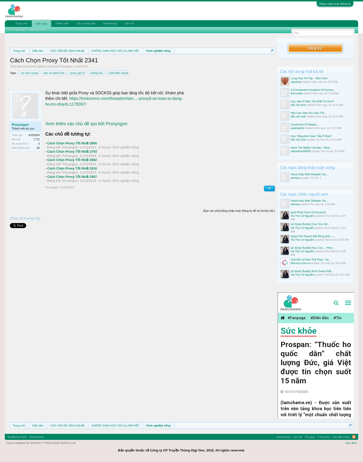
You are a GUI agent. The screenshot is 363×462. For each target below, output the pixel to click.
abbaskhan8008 (301, 151)
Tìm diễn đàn (17, 29)
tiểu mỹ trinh (298, 104)
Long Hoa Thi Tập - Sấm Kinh (309, 78)
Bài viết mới (38, 29)
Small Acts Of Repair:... (305, 124)
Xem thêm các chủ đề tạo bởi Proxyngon (86, 123)
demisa (295, 177)
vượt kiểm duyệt (117, 73)
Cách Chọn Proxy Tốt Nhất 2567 (72, 177)
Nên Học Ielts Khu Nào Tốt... (309, 112)
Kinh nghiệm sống (42, 66)
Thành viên (62, 23)
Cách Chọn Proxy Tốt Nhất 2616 (72, 168)
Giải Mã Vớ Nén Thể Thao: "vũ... (311, 259)
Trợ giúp (310, 436)
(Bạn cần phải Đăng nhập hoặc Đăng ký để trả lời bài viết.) (239, 210)
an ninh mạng (29, 73)
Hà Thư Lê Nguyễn (302, 215)
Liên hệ (129, 23)
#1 (269, 188)
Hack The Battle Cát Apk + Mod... (311, 147)
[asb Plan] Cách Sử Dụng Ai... (309, 212)
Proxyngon (65, 66)
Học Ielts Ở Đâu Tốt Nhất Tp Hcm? (312, 101)
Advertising (110, 23)
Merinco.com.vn (301, 263)
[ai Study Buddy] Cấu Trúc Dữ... (310, 224)
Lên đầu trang (341, 436)
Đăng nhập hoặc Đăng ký (335, 3)
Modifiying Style (17, 436)
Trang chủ (21, 23)
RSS (354, 437)
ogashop (296, 81)
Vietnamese (36, 436)
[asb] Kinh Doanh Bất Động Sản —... (313, 236)
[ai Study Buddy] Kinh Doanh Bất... (312, 271)
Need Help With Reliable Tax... (309, 174)
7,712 (36, 139)
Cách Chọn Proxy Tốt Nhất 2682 (72, 160)
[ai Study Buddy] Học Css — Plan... (313, 247)
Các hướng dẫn (86, 23)
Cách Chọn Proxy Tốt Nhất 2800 (72, 143)
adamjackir (297, 128)
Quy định (351, 442)
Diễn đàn (41, 23)
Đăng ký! (315, 48)
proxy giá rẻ (76, 73)
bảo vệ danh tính (53, 73)
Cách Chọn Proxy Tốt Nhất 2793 (72, 151)
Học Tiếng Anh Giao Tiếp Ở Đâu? (311, 136)
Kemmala (296, 93)
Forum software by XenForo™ (41, 442)
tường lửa (96, 73)
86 (38, 148)
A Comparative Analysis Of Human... (313, 89)
